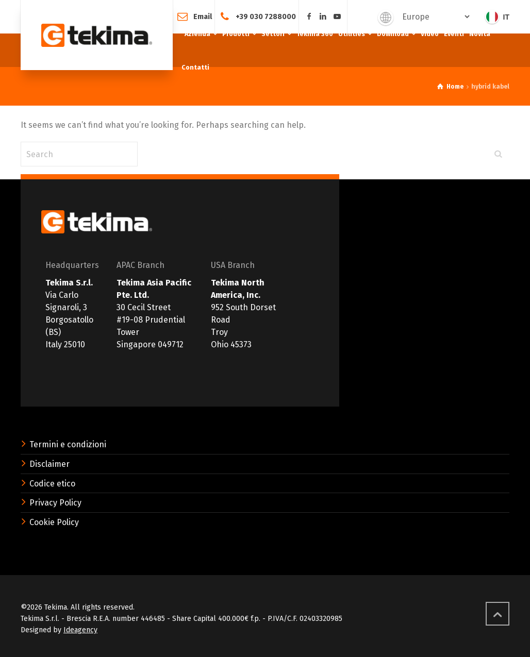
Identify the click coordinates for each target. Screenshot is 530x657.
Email (202, 16)
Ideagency (80, 630)
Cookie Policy (54, 522)
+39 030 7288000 (266, 16)
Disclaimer (49, 464)
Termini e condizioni (67, 444)
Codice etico (52, 483)
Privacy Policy (55, 503)
